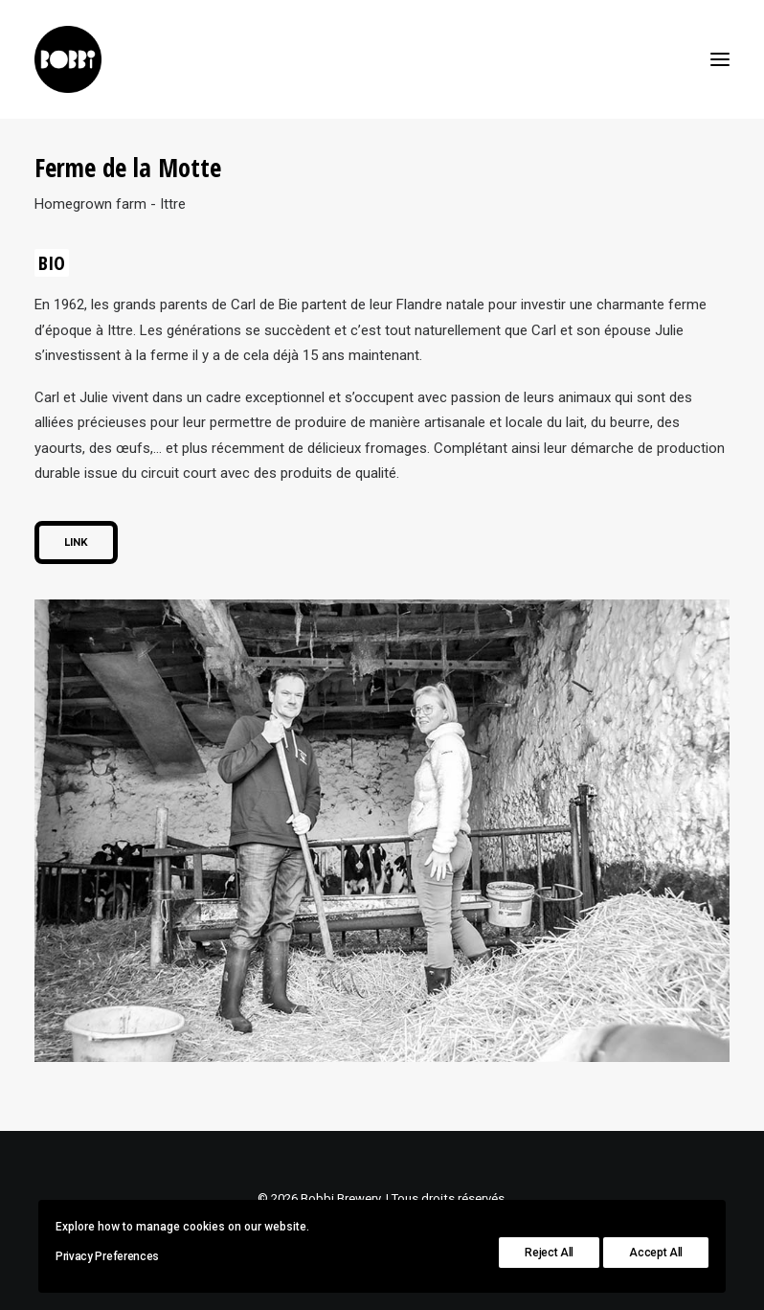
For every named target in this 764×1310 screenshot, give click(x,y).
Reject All (549, 1252)
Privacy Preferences (107, 1256)
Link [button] (76, 542)
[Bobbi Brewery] (67, 59)
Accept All (656, 1252)
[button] (720, 59)
